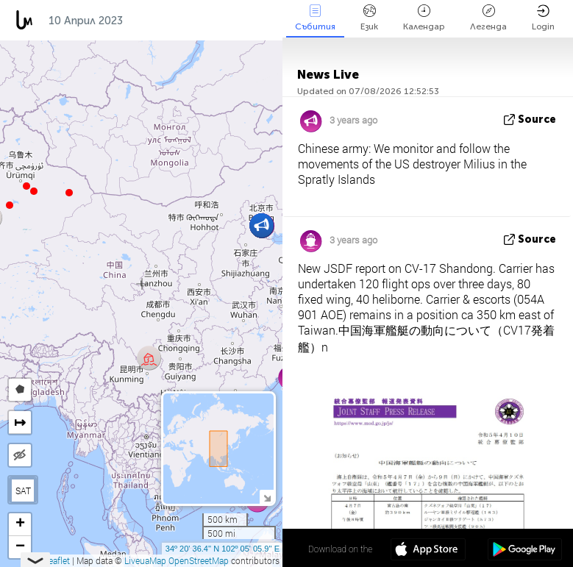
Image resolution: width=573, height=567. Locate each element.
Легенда (488, 18)
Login (543, 18)
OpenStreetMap (198, 560)
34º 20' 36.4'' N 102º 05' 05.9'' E (223, 548)
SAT (23, 490)
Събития (315, 18)
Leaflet (51, 560)
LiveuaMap (145, 560)
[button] (26, 186)
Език (369, 18)
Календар (424, 18)
